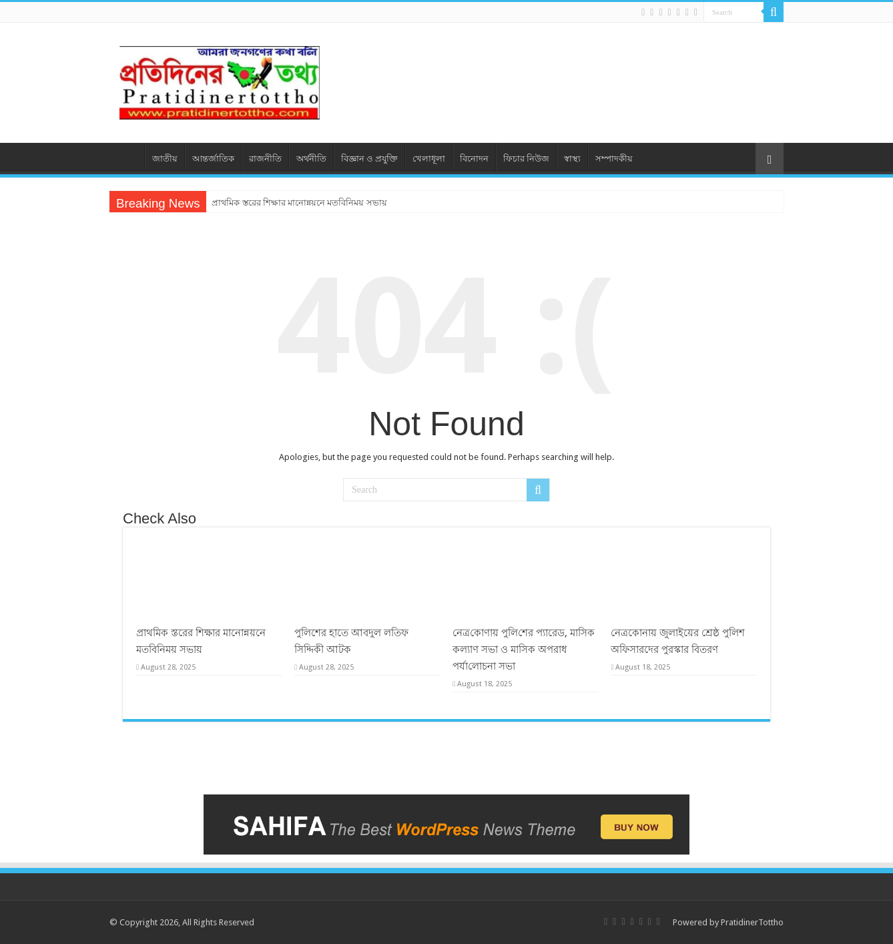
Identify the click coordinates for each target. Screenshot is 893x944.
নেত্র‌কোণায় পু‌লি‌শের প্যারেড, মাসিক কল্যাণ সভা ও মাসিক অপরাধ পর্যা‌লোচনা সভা (524, 649)
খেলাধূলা (428, 159)
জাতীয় (165, 159)
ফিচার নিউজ (526, 159)
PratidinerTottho (752, 922)
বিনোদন (474, 159)
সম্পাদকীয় (614, 159)
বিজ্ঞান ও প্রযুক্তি (369, 159)
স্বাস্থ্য (572, 159)
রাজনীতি (265, 159)
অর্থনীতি (311, 159)
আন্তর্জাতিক (213, 159)
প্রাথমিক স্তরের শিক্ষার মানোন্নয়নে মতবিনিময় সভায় (299, 203)
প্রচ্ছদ (126, 157)
